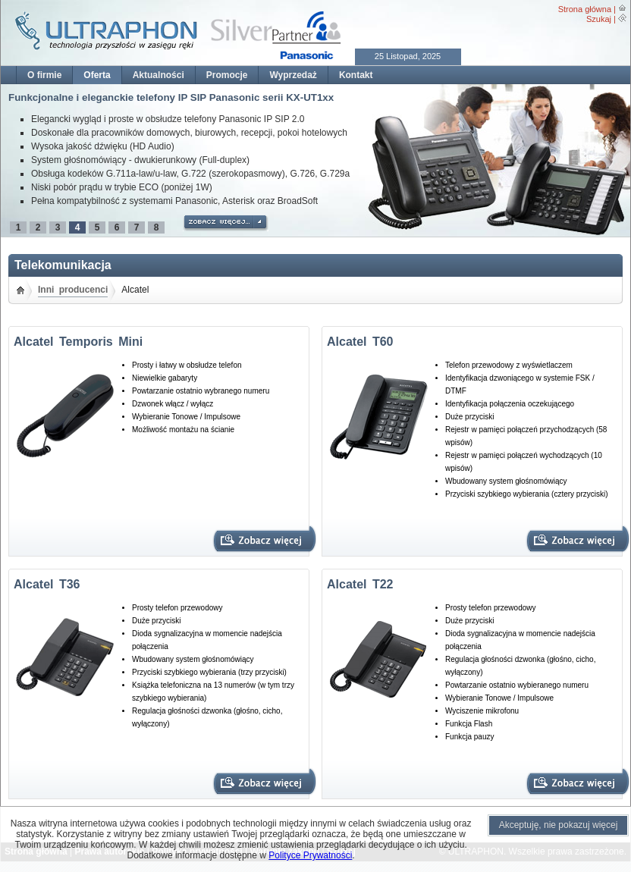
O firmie (44, 75)
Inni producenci (73, 289)
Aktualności (158, 75)
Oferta (96, 75)
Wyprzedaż (292, 75)
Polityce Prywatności (310, 855)
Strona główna (584, 9)
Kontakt (356, 75)
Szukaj (598, 19)
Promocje (227, 75)
